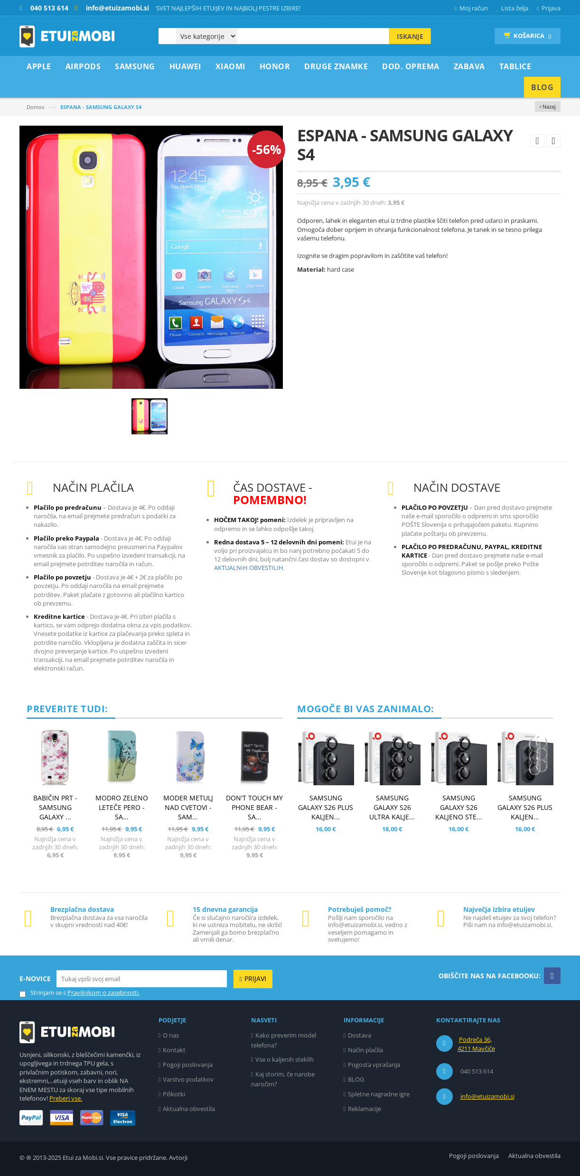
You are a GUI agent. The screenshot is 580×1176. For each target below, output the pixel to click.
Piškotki (174, 1094)
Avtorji (178, 1157)
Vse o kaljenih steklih (284, 1059)
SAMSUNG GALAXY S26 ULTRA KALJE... (392, 807)
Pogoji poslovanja (188, 1064)
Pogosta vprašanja (374, 1064)
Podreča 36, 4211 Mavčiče (476, 1044)
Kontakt (174, 1050)
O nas (171, 1035)
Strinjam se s (42, 992)
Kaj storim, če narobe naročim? (283, 1079)
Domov (36, 106)
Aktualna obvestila (189, 1108)
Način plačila (365, 1050)
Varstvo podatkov (188, 1079)
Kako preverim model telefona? (284, 1040)
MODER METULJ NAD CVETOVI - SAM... (188, 807)
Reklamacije (364, 1108)
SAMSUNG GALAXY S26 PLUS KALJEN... (325, 807)
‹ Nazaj (548, 106)
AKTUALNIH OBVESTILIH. (249, 567)
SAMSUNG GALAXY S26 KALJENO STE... (458, 807)
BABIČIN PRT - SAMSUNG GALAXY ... (55, 807)
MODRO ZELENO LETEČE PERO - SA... (121, 807)
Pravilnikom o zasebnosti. (103, 992)
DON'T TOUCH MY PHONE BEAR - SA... (254, 807)
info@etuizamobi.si (487, 1096)
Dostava (359, 1035)
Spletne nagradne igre (379, 1094)
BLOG (356, 1079)
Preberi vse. (65, 1098)
